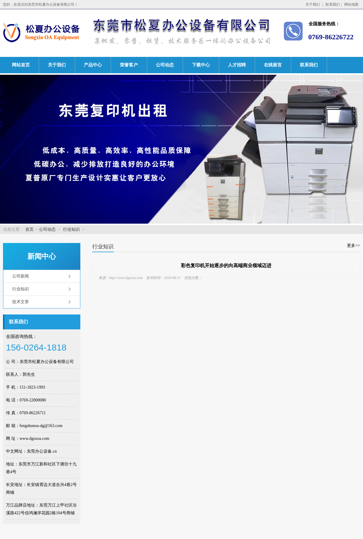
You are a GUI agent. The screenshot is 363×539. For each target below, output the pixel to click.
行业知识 (71, 229)
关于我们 (313, 4)
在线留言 (273, 65)
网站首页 (21, 65)
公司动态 (165, 65)
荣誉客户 (129, 65)
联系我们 (333, 4)
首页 (29, 229)
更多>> (353, 245)
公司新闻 (20, 276)
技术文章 (20, 302)
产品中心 (93, 65)
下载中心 (201, 65)
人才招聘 (237, 65)
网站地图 (351, 4)
